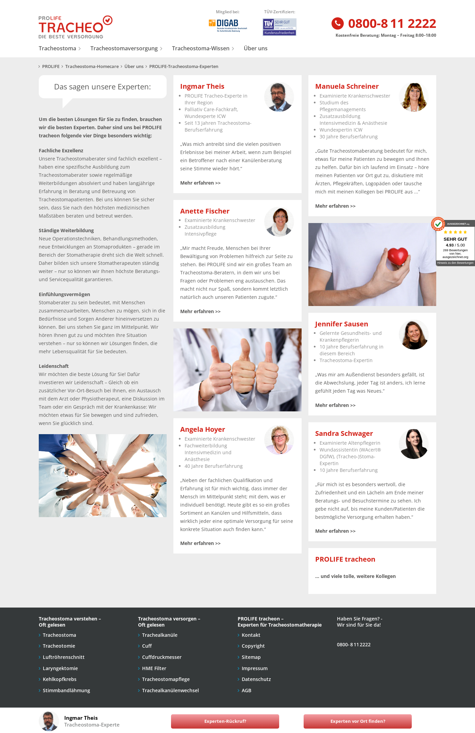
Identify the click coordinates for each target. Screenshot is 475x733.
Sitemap (251, 657)
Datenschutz (256, 679)
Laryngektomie (60, 668)
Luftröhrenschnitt (64, 657)
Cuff (147, 646)
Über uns (256, 48)
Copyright (253, 646)
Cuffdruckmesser (162, 657)
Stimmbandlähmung (66, 690)
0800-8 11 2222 (383, 24)
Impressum (255, 668)
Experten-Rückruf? (225, 721)
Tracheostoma (57, 48)
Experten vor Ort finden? (357, 721)
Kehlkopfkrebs (60, 679)
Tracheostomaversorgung (124, 48)
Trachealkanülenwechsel (170, 690)
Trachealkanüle (159, 635)
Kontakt (251, 635)
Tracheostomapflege (166, 679)
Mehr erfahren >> (200, 183)
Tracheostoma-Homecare (92, 66)
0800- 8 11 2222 (354, 644)
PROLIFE (51, 66)
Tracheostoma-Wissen (201, 48)
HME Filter (154, 668)
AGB (246, 690)
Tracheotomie (59, 646)
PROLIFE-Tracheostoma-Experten (183, 66)
